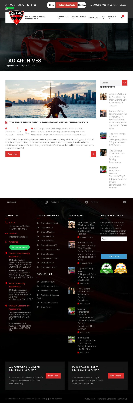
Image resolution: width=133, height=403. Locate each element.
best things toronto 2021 (62, 128)
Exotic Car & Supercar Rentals (48, 296)
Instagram (27, 202)
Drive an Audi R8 (46, 240)
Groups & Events (78, 17)
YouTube (108, 202)
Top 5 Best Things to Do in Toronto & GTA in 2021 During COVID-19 (48, 122)
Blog (27, 133)
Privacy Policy (89, 399)
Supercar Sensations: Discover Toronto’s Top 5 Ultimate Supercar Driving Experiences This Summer (118, 177)
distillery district (60, 131)
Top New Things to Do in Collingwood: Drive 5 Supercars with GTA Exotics (118, 139)
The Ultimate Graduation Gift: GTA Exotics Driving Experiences (117, 156)
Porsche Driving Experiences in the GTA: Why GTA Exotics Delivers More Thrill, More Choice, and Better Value (118, 120)
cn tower (78, 128)
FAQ (103, 17)
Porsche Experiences (47, 302)
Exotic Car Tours (46, 282)
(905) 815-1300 (98, 5)
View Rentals (115, 375)
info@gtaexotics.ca (118, 5)
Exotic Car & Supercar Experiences (35, 17)
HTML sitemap (55, 398)
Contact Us (122, 399)
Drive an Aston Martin (48, 258)
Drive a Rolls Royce (47, 267)
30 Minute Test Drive (47, 290)
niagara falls (36, 134)
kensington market (76, 131)
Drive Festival (44, 307)
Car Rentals (63, 17)
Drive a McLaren (46, 232)
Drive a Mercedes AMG (48, 249)
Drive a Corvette (45, 254)
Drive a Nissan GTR (47, 245)
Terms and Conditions (106, 399)
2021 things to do (42, 128)
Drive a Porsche (45, 236)
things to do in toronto (53, 134)
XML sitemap (41, 398)
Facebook (69, 202)
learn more (53, 375)
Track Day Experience (48, 286)
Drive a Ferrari (45, 227)
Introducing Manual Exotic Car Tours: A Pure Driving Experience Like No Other (87, 343)
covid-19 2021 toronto (41, 131)
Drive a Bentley (45, 262)
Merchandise (94, 18)
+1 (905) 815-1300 (18, 229)
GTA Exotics (20, 132)
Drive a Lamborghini (47, 223)
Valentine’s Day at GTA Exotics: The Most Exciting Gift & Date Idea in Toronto (118, 100)
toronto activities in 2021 (75, 134)
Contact (112, 17)
